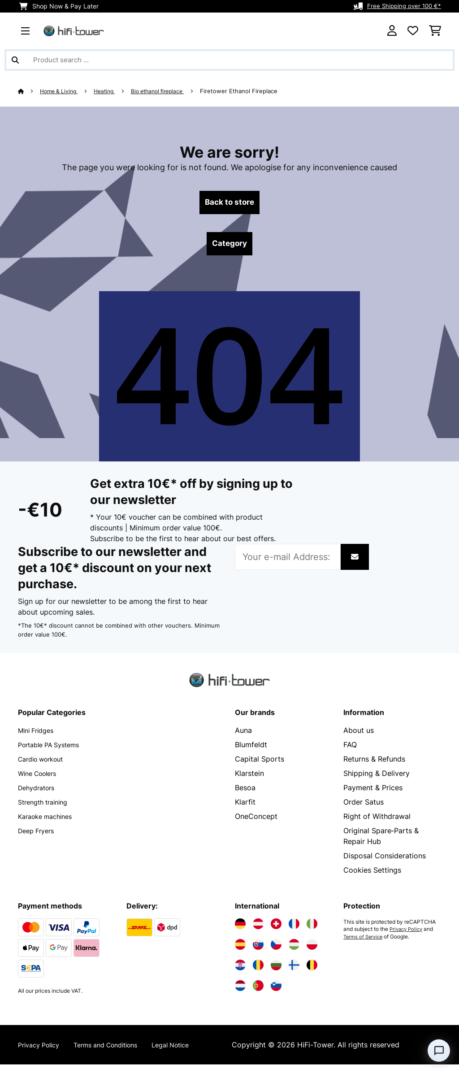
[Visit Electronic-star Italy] (312, 927)
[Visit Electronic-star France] (294, 927)
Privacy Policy (408, 933)
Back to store (230, 203)
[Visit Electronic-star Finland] (294, 968)
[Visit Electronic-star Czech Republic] (276, 948)
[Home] (29, 91)
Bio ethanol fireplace (168, 91)
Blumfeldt (251, 748)
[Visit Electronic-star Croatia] (240, 968)
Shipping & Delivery (376, 776)
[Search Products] (229, 60)
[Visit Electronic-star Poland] (312, 948)
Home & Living (61, 91)
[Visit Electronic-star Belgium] (312, 968)
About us (358, 733)
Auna (243, 733)
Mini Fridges (38, 733)
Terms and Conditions (117, 1048)
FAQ (350, 748)
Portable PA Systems (53, 748)
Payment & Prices (373, 791)
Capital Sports (259, 762)
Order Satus (363, 805)
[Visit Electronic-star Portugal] (258, 989)
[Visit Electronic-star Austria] (258, 927)
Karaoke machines (49, 819)
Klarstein (249, 776)
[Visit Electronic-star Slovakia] (258, 948)
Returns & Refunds (374, 762)
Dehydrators (39, 791)
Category (229, 246)
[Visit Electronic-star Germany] (240, 927)
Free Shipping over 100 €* (402, 6)
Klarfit (245, 805)
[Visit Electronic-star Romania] (258, 968)
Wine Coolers (40, 776)
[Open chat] (439, 1050)
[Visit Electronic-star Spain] (240, 948)
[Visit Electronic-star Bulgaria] (276, 968)
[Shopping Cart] (435, 31)
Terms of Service (364, 940)
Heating (110, 91)
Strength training (46, 805)
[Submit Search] (15, 60)
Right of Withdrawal (377, 819)
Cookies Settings (372, 873)
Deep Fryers (38, 834)
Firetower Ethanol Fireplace (252, 91)
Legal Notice (190, 1048)
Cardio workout (44, 762)
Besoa (245, 791)
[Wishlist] (412, 31)
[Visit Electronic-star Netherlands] (240, 989)
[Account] (392, 31)
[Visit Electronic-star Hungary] (294, 948)
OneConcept (256, 819)
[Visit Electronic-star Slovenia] (276, 989)
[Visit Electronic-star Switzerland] (276, 927)
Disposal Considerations (384, 859)
